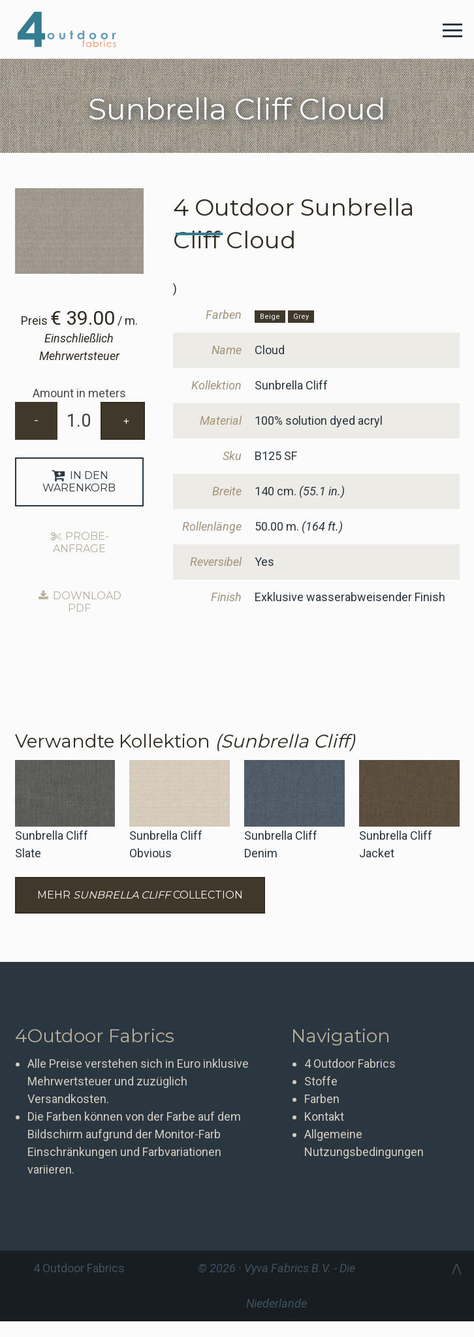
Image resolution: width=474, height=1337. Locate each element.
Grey (301, 316)
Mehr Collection (140, 895)
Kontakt (324, 1116)
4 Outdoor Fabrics (76, 29)
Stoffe (321, 1081)
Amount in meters (79, 393)
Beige (270, 316)
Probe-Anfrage (79, 542)
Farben (322, 1099)
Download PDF (79, 601)
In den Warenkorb (79, 481)
